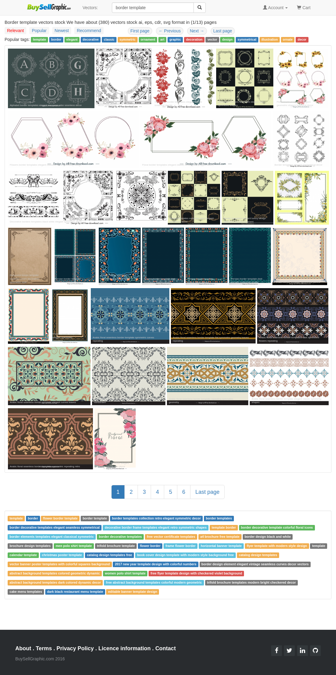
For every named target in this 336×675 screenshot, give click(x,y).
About (23, 648)
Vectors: (90, 7)
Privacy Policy (75, 648)
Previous (170, 30)
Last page (222, 30)
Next (197, 30)
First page (140, 30)
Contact (165, 648)
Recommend (89, 30)
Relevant (15, 30)
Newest (62, 30)
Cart (303, 7)
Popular (39, 30)
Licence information (124, 648)
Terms (44, 648)
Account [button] (275, 7)
